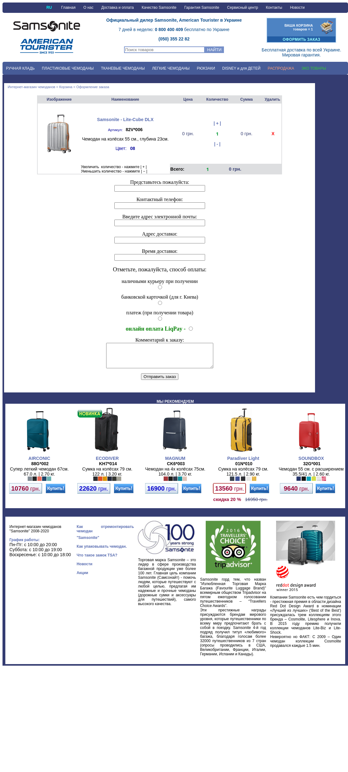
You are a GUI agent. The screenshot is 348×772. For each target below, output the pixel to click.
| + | (217, 123)
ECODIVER (107, 463)
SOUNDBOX (311, 463)
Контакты (274, 7)
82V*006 (134, 129)
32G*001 (311, 468)
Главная (68, 7)
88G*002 (40, 468)
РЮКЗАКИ (206, 68)
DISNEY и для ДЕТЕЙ (241, 68)
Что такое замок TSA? (97, 560)
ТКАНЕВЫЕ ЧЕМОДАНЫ (122, 68)
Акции (82, 577)
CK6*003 (176, 468)
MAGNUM (175, 463)
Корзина (65, 87)
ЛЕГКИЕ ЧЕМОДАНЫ (171, 68)
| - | (217, 143)
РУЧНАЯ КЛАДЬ (20, 68)
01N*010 (244, 468)
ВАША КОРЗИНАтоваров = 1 (299, 27)
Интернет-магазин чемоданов (31, 87)
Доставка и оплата (117, 7)
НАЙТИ (214, 49)
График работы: (24, 544)
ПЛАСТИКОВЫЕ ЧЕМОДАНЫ (68, 68)
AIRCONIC (39, 463)
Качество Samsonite (159, 7)
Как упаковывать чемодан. (102, 551)
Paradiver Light (243, 463)
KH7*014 (108, 468)
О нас (89, 7)
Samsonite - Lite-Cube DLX (125, 119)
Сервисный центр (242, 7)
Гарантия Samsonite (201, 7)
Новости (297, 7)
